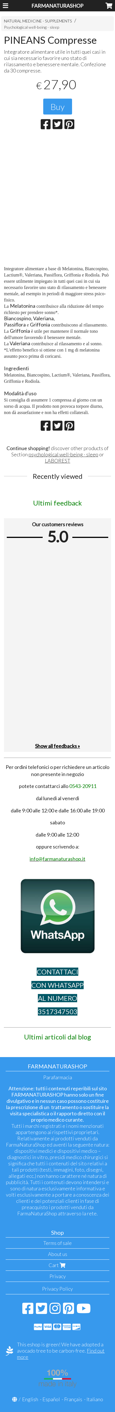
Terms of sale (57, 1243)
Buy (58, 106)
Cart (58, 1265)
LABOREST (57, 461)
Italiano (94, 1399)
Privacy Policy (57, 1289)
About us (57, 1254)
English (30, 1399)
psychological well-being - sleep (63, 454)
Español (51, 1399)
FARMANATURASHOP (57, 6)
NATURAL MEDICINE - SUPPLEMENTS (38, 20)
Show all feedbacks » (57, 746)
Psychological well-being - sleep (31, 27)
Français (73, 1399)
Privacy (57, 1276)
